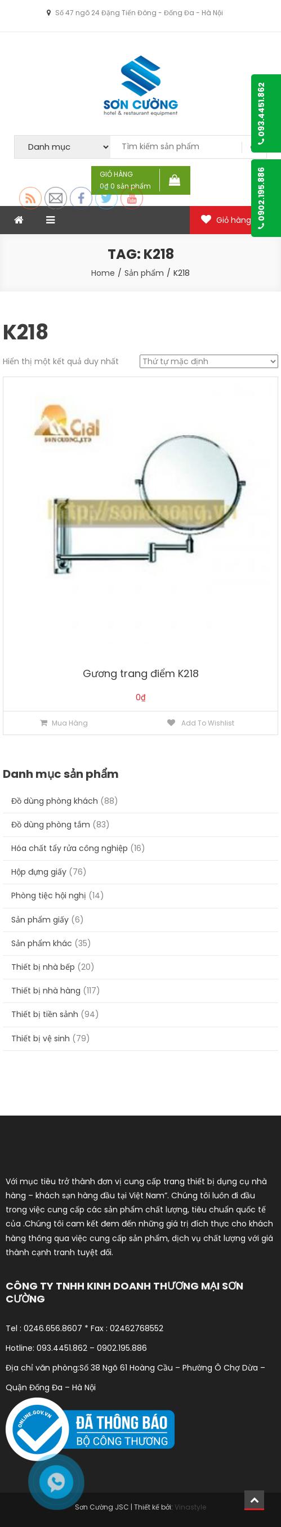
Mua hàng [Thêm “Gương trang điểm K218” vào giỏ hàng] (70, 723)
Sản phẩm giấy (40, 919)
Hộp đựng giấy (38, 871)
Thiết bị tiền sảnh (44, 1014)
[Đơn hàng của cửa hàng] (209, 361)
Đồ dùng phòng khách (54, 801)
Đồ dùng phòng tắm (50, 824)
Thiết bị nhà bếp (43, 967)
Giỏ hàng (234, 220)
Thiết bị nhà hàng (46, 990)
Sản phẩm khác (41, 943)
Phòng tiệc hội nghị (48, 895)
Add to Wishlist (207, 723)
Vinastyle (190, 1507)
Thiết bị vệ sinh (40, 1038)
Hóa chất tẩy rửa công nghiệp (69, 848)
